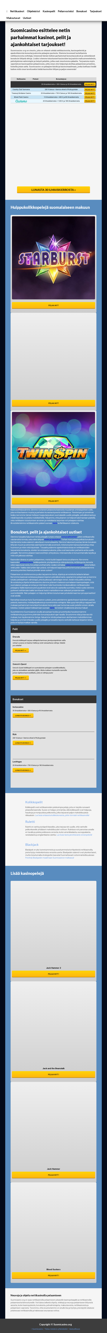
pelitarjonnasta (26, 562)
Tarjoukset (96, 11)
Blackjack (32, 844)
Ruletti (30, 821)
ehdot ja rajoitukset (52, 539)
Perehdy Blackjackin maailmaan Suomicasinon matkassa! (49, 858)
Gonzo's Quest (20, 664)
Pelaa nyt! (90, 84)
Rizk (14, 734)
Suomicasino (37, 1329)
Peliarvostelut (66, 11)
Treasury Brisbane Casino (21, 93)
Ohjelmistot (33, 11)
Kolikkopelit (34, 802)
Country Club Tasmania (21, 89)
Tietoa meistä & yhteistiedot (56, 1329)
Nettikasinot (17, 11)
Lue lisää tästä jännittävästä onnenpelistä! (74, 835)
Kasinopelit (49, 11)
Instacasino (18, 707)
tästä (55, 523)
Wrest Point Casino (21, 97)
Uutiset (27, 17)
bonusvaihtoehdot (69, 537)
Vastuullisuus (74, 1329)
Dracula (16, 637)
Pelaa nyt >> (20, 650)
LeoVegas (17, 762)
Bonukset (81, 11)
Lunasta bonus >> (23, 716)
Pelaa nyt (53, 305)
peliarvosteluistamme (75, 565)
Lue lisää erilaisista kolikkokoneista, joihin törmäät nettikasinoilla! (62, 815)
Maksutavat (13, 17)
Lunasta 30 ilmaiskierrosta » (53, 189)
